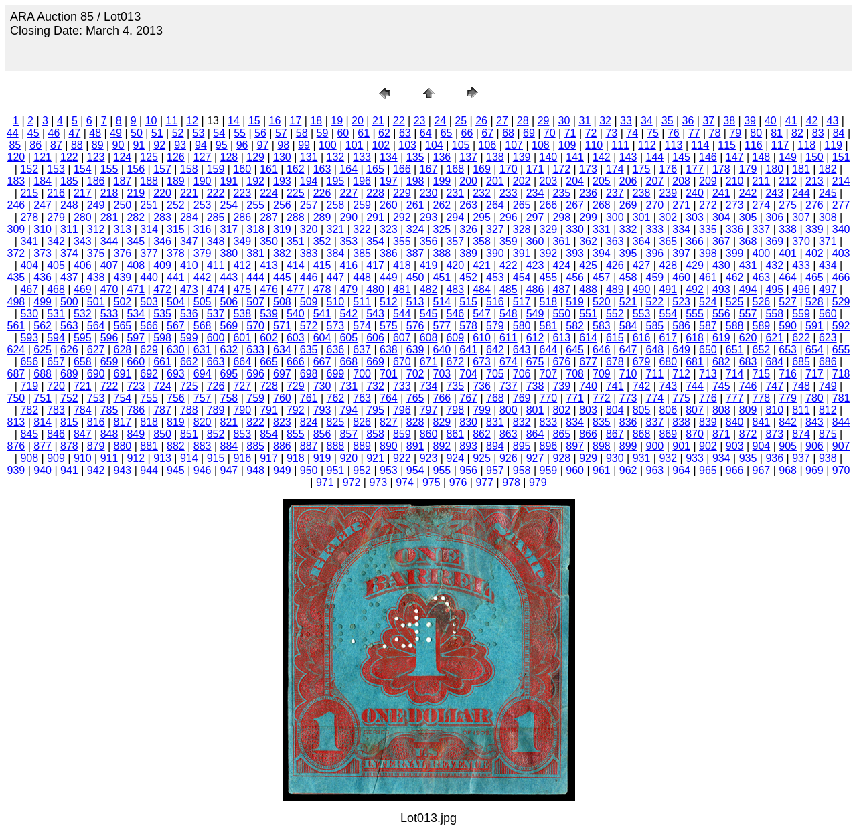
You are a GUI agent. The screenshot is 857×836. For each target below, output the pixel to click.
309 (16, 229)
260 (389, 205)
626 (69, 349)
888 (336, 446)
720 (56, 386)
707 (549, 374)
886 (282, 446)
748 (801, 386)
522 (655, 301)
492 (695, 289)
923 (429, 458)
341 (29, 241)
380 (229, 253)
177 (695, 169)
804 (615, 410)
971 (325, 482)
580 (522, 325)
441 (176, 277)
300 (615, 217)
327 (495, 229)
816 (96, 422)
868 (642, 434)
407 (109, 265)
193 (282, 181)
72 (591, 133)
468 (56, 289)
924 (455, 458)
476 (269, 289)
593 (29, 337)
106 (488, 145)
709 (602, 374)
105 (461, 145)
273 (735, 205)
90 (118, 145)
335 (708, 229)
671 (429, 361)
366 (695, 241)
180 (774, 169)
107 (514, 145)
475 (242, 289)
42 (812, 121)
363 (615, 241)
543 (375, 313)
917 (269, 458)
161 (269, 169)
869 (668, 434)
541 (322, 313)
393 (575, 253)
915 (216, 458)
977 (484, 482)
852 (216, 434)
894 (495, 446)
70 (550, 133)
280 (83, 217)
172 (561, 169)
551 (588, 313)
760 (282, 398)
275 (788, 205)
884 (229, 446)
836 (628, 422)
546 (455, 313)
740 (588, 386)
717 (814, 374)
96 (242, 145)
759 (255, 398)
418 (402, 265)
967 (762, 470)
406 (83, 265)
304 (721, 217)
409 (162, 265)
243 (774, 193)
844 (841, 422)
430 (721, 265)
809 (748, 410)
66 (467, 133)
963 (655, 470)
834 (575, 422)
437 (69, 277)
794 (348, 410)
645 (575, 349)
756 (176, 398)
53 (199, 133)
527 (788, 301)
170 (508, 169)
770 (549, 398)
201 (495, 181)
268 (602, 205)
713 (708, 374)
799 (482, 410)
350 (269, 241)
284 (189, 217)
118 (807, 145)
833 (549, 422)
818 (149, 422)
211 (762, 181)
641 (468, 349)
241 (721, 193)
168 (455, 169)
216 (56, 193)
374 (69, 253)
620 (748, 337)
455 (549, 277)
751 (42, 398)
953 (389, 470)
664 (242, 361)
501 (96, 301)
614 (588, 337)
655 (841, 349)
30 (564, 121)
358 (482, 241)
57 (281, 133)
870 (695, 434)
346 (162, 241)
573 (336, 325)
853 (242, 434)
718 (841, 374)
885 (255, 446)
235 (561, 193)
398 (708, 253)
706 (522, 374)
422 (508, 265)
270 (655, 205)
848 (109, 434)
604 (322, 337)
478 (322, 289)
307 (801, 217)
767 (468, 398)
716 (788, 374)
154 (83, 169)
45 (33, 133)
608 (429, 337)
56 (260, 133)
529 (841, 301)
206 (628, 181)
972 (352, 482)
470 (109, 289)
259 (362, 205)
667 (322, 361)
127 (202, 157)
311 (69, 229)
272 (708, 205)
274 (762, 205)
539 (269, 313)
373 (42, 253)
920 (348, 458)
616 (642, 337)
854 (269, 434)
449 (389, 277)
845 (29, 434)
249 (96, 205)
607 (402, 337)
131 (309, 157)
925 (482, 458)
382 (282, 253)
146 (708, 157)
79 (735, 133)
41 (791, 121)
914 (189, 458)
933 (695, 458)
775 (681, 398)
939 (16, 470)
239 (668, 193)
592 (841, 325)
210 (735, 181)
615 (615, 337)
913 (162, 458)
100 (328, 145)
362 (588, 241)
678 (615, 361)
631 (202, 349)
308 (828, 217)
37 (708, 121)
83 (818, 133)
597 (136, 337)
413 (269, 265)
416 (348, 265)
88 (77, 145)
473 (189, 289)
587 (708, 325)
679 (642, 361)
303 (695, 217)
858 (375, 434)
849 (136, 434)
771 (575, 398)
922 (402, 458)
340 (841, 229)
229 (402, 193)
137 (468, 157)
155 (109, 169)
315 (176, 229)
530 (29, 313)
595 (83, 337)
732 (375, 386)
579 (495, 325)
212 (788, 181)
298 (561, 217)
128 (229, 157)
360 (535, 241)
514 (442, 301)
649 (681, 349)
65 (447, 133)
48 (95, 133)
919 (322, 458)
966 (735, 470)
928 (561, 458)
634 (282, 349)
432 (774, 265)
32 (605, 121)
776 (708, 398)
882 (176, 446)
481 (402, 289)
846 (56, 434)
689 (69, 374)
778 (762, 398)
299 (588, 217)
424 (561, 265)
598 (162, 337)
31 (584, 121)
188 (149, 181)
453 (495, 277)
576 (415, 325)
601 (242, 337)
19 (337, 121)
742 (642, 386)
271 (681, 205)
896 (549, 446)
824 (309, 422)
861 (455, 434)
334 (681, 229)
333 (655, 229)
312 (96, 229)
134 (389, 157)
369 (774, 241)
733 (402, 386)
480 (375, 289)
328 (522, 229)
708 (575, 374)
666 (296, 361)
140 (549, 157)
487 (561, 289)
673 (482, 361)
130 (282, 157)
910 (83, 458)
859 (402, 434)
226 (322, 193)
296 (508, 217)
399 (735, 253)
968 (788, 470)
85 (15, 145)
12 (192, 121)
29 (544, 121)
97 (263, 145)
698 (309, 374)
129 (255, 157)
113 (674, 145)
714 (735, 374)
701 (389, 374)
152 (29, 169)
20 (358, 121)
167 (429, 169)
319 (282, 229)
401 (788, 253)
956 (468, 470)
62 (384, 133)
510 (336, 301)
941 (69, 470)
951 (336, 470)
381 (255, 253)
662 (189, 361)
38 (729, 121)
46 (54, 133)
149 (788, 157)
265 (522, 205)
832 (522, 422)
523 (681, 301)
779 (788, 398)
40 (771, 121)
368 (748, 241)
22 (399, 121)
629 (149, 349)
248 (69, 205)
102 (381, 145)
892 (442, 446)
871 (721, 434)
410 (189, 265)
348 (216, 241)
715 (762, 374)
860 (429, 434)
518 (549, 301)
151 (841, 157)
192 (255, 181)
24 (440, 121)
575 (389, 325)
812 (828, 410)
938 (828, 458)
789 (216, 410)
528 (814, 301)
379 (202, 253)
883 (202, 446)
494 (748, 289)
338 (788, 229)
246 (16, 205)
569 (229, 325)
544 (402, 313)
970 (841, 470)
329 (549, 229)
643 (522, 349)
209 (708, 181)
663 (216, 361)
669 (375, 361)
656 (29, 361)
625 (42, 349)
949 (282, 470)
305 (748, 217)
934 (721, 458)
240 (695, 193)
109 (567, 145)
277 (841, 205)
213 (814, 181)
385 (362, 253)
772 (602, 398)
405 (56, 265)
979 (538, 482)
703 (442, 374)
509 (309, 301)
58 (302, 133)
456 (575, 277)
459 (655, 277)
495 (774, 289)
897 (575, 446)
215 (29, 193)
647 (628, 349)
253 (202, 205)
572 (309, 325)
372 (16, 253)
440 (149, 277)
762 (336, 398)
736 (482, 386)
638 (389, 349)
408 (136, 265)
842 (788, 422)
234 (535, 193)
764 (389, 398)
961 (602, 470)
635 (309, 349)
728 (269, 386)
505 (202, 301)
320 (309, 229)
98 (283, 145)
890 (389, 446)
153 (56, 169)
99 (304, 145)
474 (216, 289)
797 (429, 410)
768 (495, 398)
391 (522, 253)
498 (16, 301)
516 (495, 301)
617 (668, 337)
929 (588, 458)
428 (668, 265)
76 (674, 133)
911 (109, 458)
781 (841, 398)
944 (149, 470)
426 (615, 265)
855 (296, 434)
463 (762, 277)
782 (29, 410)
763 (362, 398)
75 (653, 133)
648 (655, 349)
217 (83, 193)
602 (269, 337)
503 (149, 301)
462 (735, 277)
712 (681, 374)
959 (549, 470)
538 (242, 313)
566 (149, 325)
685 (801, 361)
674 (508, 361)
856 (322, 434)
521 (628, 301)
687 (16, 374)
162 (296, 169)
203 (549, 181)
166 (402, 169)
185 (69, 181)
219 (136, 193)
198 (415, 181)
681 (695, 361)
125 (149, 157)
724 (162, 386)
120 (16, 157)
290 (348, 217)
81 (777, 133)
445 (282, 277)
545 (429, 313)
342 (56, 241)
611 (508, 337)
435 (16, 277)
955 (442, 470)
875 (828, 434)
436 (42, 277)
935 (748, 458)
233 (508, 193)
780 (814, 398)
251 (149, 205)
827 (389, 422)
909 (56, 458)
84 (839, 133)
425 (588, 265)
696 (255, 374)
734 (429, 386)
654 (814, 349)
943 (123, 470)
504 (176, 301)
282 (136, 217)
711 (655, 374)
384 (336, 253)
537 (216, 313)
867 (615, 434)
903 (735, 446)
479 (348, 289)
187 (123, 181)
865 (561, 434)
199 (442, 181)
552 (615, 313)
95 (222, 145)
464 (788, 277)
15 (254, 121)
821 (229, 422)
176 (668, 169)
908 (29, 458)
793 (322, 410)
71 (570, 133)
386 (389, 253)
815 (69, 422)
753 (96, 398)
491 (668, 289)
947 (229, 470)
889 (362, 446)
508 (282, 301)
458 (628, 277)
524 (708, 301)
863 (508, 434)
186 (96, 181)
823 (282, 422)
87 (56, 145)
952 (362, 470)
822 (255, 422)
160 (242, 169)
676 (561, 361)
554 (668, 313)
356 (429, 241)
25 (461, 121)
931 (642, 458)
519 (575, 301)
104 (434, 145)
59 (323, 133)
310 (42, 229)
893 (468, 446)
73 (611, 133)
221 (189, 193)
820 (202, 422)
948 (255, 470)
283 (162, 217)
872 (748, 434)
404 (29, 265)
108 (541, 145)
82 (797, 133)
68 (508, 133)
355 (402, 241)
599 (189, 337)
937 (801, 458)
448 (362, 277)
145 (681, 157)
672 (455, 361)
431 (748, 265)
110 (594, 145)
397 (681, 253)
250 (123, 205)
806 (668, 410)
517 (522, 301)
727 (242, 386)
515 (468, 301)
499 (42, 301)
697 (282, 374)
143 (628, 157)
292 (402, 217)
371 (828, 241)
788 (189, 410)
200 (468, 181)
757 (202, 398)
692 (149, 374)
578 (468, 325)
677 (588, 361)
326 (468, 229)
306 (774, 217)
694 (202, 374)
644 (549, 349)
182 (828, 169)
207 (655, 181)
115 (727, 145)
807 (695, 410)
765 (415, 398)
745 (721, 386)
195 (336, 181)
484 (482, 289)
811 (801, 410)
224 (269, 193)
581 (549, 325)
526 (762, 301)
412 (242, 265)
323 (389, 229)
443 (229, 277)
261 (415, 205)
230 (429, 193)
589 (762, 325)
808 (721, 410)
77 (694, 133)
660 (136, 361)
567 (176, 325)
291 (375, 217)
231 (455, 193)
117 (780, 145)
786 (136, 410)
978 (511, 482)
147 (735, 157)
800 (508, 410)
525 (735, 301)
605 (348, 337)
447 (336, 277)
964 (681, 470)
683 (748, 361)
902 (708, 446)
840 (735, 422)
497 (828, 289)
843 (814, 422)
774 (655, 398)
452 (468, 277)
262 (442, 205)
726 (216, 386)
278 (29, 217)
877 (42, 446)
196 (362, 181)
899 (628, 446)
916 (242, 458)
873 (774, 434)
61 (364, 133)
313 (123, 229)
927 (535, 458)
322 (362, 229)
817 (123, 422)
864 (535, 434)
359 (508, 241)
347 (189, 241)
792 (296, 410)
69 (529, 133)
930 (615, 458)
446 (309, 277)
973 (378, 482)
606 (375, 337)
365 (668, 241)
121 (42, 157)
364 (642, 241)
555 (695, 313)
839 (708, 422)
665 (269, 361)
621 (774, 337)
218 (109, 193)
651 (735, 349)
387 (415, 253)
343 (83, 241)
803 (588, 410)
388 (442, 253)
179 (748, 169)
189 (176, 181)
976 (458, 482)
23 (420, 121)
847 (83, 434)
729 (296, 386)
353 (348, 241)
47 (74, 133)
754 (123, 398)
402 (814, 253)
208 (681, 181)
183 (16, 181)
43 (833, 121)
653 (788, 349)
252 (176, 205)
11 (172, 121)
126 (176, 157)
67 (487, 133)
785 (109, 410)
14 (234, 121)
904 (762, 446)
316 (202, 229)
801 (535, 410)
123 (96, 157)
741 (615, 386)
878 (69, 446)
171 (535, 169)
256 (282, 205)
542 (348, 313)
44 (13, 133)
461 (708, 277)
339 (814, 229)
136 (442, 157)
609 (455, 337)
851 (189, 434)
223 (242, 193)
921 (375, 458)
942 (96, 470)
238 (642, 193)
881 (149, 446)
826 (362, 422)
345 (136, 241)
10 (151, 121)
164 (348, 169)
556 (721, 313)
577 (442, 325)
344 (109, 241)
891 (415, 446)
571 (282, 325)
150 (814, 157)
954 (415, 470)
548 (508, 313)
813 (16, 422)
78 (715, 133)
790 (242, 410)
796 (402, 410)
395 (628, 253)
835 (602, 422)
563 (69, 325)
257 (309, 205)
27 (502, 121)
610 (482, 337)
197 (389, 181)
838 (681, 422)
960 (575, 470)
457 (602, 277)
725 (189, 386)
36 (688, 121)
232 (482, 193)
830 (468, 422)
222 (216, 193)
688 (42, 374)
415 (322, 265)
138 (495, 157)
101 (354, 145)
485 (508, 289)
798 (455, 410)
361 (561, 241)
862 (482, 434)
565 (123, 325)
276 (814, 205)
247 (42, 205)
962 (628, 470)
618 (695, 337)
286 (242, 217)
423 (535, 265)
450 (415, 277)
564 (96, 325)
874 (801, 434)
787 (162, 410)
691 (123, 374)
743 (668, 386)
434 (828, 265)
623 (828, 337)
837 (655, 422)
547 (482, 313)
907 (841, 446)
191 (229, 181)
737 (508, 386)
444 (255, 277)
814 (42, 422)
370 (801, 241)
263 (468, 205)
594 (56, 337)
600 (216, 337)
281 (109, 217)
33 (626, 121)
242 (748, 193)
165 (375, 169)
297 (535, 217)
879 (96, 446)
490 (642, 289)
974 (405, 482)
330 (575, 229)
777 (735, 398)
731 (348, 386)
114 (701, 145)
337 (762, 229)
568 (202, 325)
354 (375, 241)
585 (655, 325)
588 (735, 325)
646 (602, 349)
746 (748, 386)
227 (348, 193)
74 (632, 133)
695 (229, 374)
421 (482, 265)
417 (375, 265)
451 (442, 277)
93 (180, 145)
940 (42, 470)
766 (442, 398)
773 (628, 398)
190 (202, 181)
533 (109, 313)
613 (561, 337)
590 (788, 325)
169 (482, 169)
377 (149, 253)
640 (442, 349)
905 (788, 446)
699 (336, 374)
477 (296, 289)
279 (56, 217)
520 (602, 301)
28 (523, 121)
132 (336, 157)
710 (628, 374)
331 (602, 229)
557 (748, 313)
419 (429, 265)
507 (255, 301)
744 (695, 386)
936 (774, 458)
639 (415, 349)
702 (415, 374)
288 (296, 217)
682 (721, 361)
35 (667, 121)
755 (149, 398)
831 (495, 422)
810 (774, 410)
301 (642, 217)
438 (96, 277)
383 (309, 253)
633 (255, 349)
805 (642, 410)
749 (828, 386)
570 (255, 325)
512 (389, 301)
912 (136, 458)
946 (202, 470)
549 (535, 313)
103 (407, 145)
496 (801, 289)
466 (841, 277)
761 (309, 398)
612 (535, 337)
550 (561, 313)
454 (522, 277)
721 (83, 386)
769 (522, 398)
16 (275, 121)
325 (442, 229)
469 (83, 289)
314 (149, 229)
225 (296, 193)
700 (362, 374)
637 (362, 349)
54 (219, 133)
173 (588, 169)
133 (362, 157)
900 (655, 446)
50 (137, 133)
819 (176, 422)
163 (322, 169)
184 (42, 181)
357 (455, 241)
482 (429, 289)
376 (123, 253)
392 (549, 253)
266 (549, 205)
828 (415, 422)
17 (296, 121)
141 (575, 157)
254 (229, 205)
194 (309, 181)
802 (561, 410)
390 (495, 253)
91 (139, 145)
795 (375, 410)
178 (721, 169)
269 (628, 205)
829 (442, 422)
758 (229, 398)
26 (481, 121)
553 (642, 313)
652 (762, 349)
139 (522, 157)
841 (762, 422)
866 (588, 434)
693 (176, 374)
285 (216, 217)
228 (375, 193)
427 (642, 265)
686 (828, 361)
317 (229, 229)
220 (162, 193)
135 (415, 157)
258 (336, 205)
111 (620, 145)
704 (468, 374)
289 (322, 217)
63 (405, 133)
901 (681, 446)
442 (202, 277)
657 (56, 361)
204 (575, 181)
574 (362, 325)
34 (647, 121)
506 (229, 301)
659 (109, 361)
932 (668, 458)
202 (522, 181)
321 (336, 229)
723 (136, 386)
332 (628, 229)
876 (16, 446)
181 (801, 169)
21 (378, 121)
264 (495, 205)
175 (642, 169)
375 (96, 253)
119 (833, 145)
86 (35, 145)
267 (575, 205)
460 (681, 277)
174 (615, 169)
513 (415, 301)
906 (814, 446)
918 (296, 458)
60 (343, 133)
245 (828, 193)
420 (455, 265)
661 (162, 361)
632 (229, 349)
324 (415, 229)
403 (841, 253)
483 (455, 289)
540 (296, 313)
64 (426, 133)
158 (189, 169)
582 (575, 325)
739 (561, 386)
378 (176, 253)
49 (116, 133)
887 (309, 446)
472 (162, 289)
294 (455, 217)
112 (647, 145)
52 (178, 133)
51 (157, 133)
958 (522, 470)
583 (602, 325)
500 (69, 301)
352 (322, 241)
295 (482, 217)
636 (336, 349)
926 (508, 458)
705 (495, 374)
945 (176, 470)
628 (123, 349)
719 (29, 386)
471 (136, 289)
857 (348, 434)
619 (721, 337)
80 (756, 133)
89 (98, 145)
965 (708, 470)
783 (56, 410)
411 (216, 265)
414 (296, 265)
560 (828, 313)
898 (602, 446)
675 (535, 361)
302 (668, 217)
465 (814, 277)
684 (774, 361)
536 (189, 313)
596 (109, 337)
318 (255, 229)
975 (431, 482)
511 (362, 301)
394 (602, 253)
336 (735, 229)
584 (628, 325)
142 (602, 157)
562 (42, 325)
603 (296, 337)
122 (69, 157)
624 (16, 349)
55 (240, 133)
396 (655, 253)
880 (123, 446)
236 (588, 193)
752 (69, 398)
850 (162, 434)
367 (721, 241)
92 (159, 145)
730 (322, 386)
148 (762, 157)
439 (123, 277)
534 (136, 313)
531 (56, 313)
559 (801, 313)
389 (468, 253)
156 (136, 169)
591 (814, 325)
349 (242, 241)
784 (83, 410)
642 (495, 349)
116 (754, 145)
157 (162, 169)
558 (774, 313)
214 (841, 181)
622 (801, 337)
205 (602, 181)
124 (123, 157)
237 (615, 193)
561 (16, 325)
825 (336, 422)
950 (309, 470)
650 (708, 349)
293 (429, 217)
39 (750, 121)
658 (83, 361)
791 (269, 410)
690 (96, 374)
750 (16, 398)
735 (455, 386)
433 (801, 265)
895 (522, 446)
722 (109, 386)
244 (801, 193)
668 (348, 361)
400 (762, 253)
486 (535, 289)
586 (681, 325)
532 (83, 313)
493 (721, 289)
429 (695, 265)
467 (29, 289)
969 (814, 470)
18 (316, 121)
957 (495, 470)
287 (269, 217)
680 (668, 361)
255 (255, 205)
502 (123, 301)
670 (402, 361)
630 (176, 349)
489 (615, 289)
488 (588, 289)
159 (216, 169)
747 (774, 386)
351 (296, 241)
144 (655, 157)
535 (162, 313)
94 (201, 145)
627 (96, 349)
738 (535, 386)
